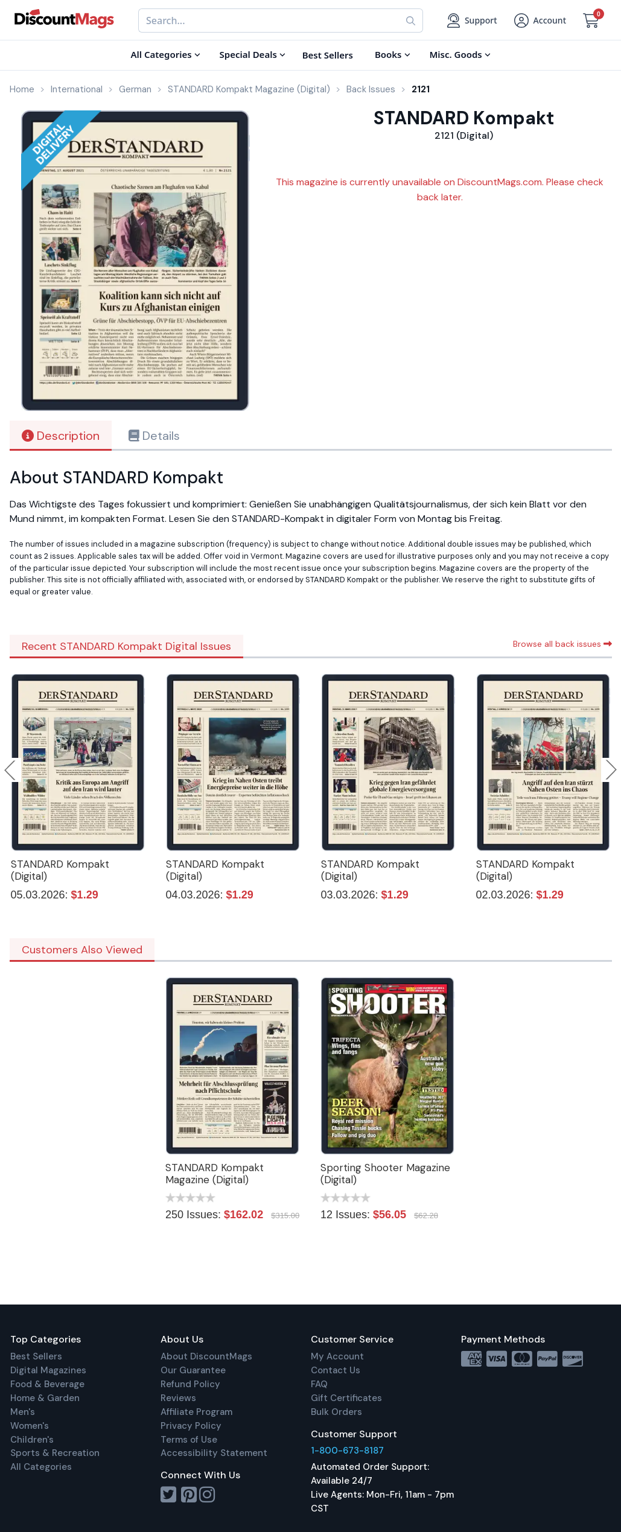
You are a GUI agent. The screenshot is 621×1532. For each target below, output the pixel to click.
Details (154, 435)
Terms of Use (189, 1440)
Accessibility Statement (214, 1453)
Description (61, 435)
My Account (337, 1356)
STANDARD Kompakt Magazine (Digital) (214, 1173)
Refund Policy (190, 1384)
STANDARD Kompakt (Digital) (60, 870)
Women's (29, 1426)
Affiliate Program (196, 1412)
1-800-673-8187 (347, 1451)
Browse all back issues (562, 643)
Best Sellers (36, 1356)
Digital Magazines (48, 1370)
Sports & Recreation (55, 1453)
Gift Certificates (346, 1398)
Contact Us (335, 1370)
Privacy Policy (191, 1426)
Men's (22, 1412)
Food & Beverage (47, 1384)
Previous (11, 770)
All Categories (41, 1467)
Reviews (178, 1398)
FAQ (319, 1384)
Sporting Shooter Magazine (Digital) (385, 1173)
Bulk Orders (336, 1412)
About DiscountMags (206, 1356)
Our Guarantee (193, 1370)
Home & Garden (45, 1398)
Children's (32, 1440)
